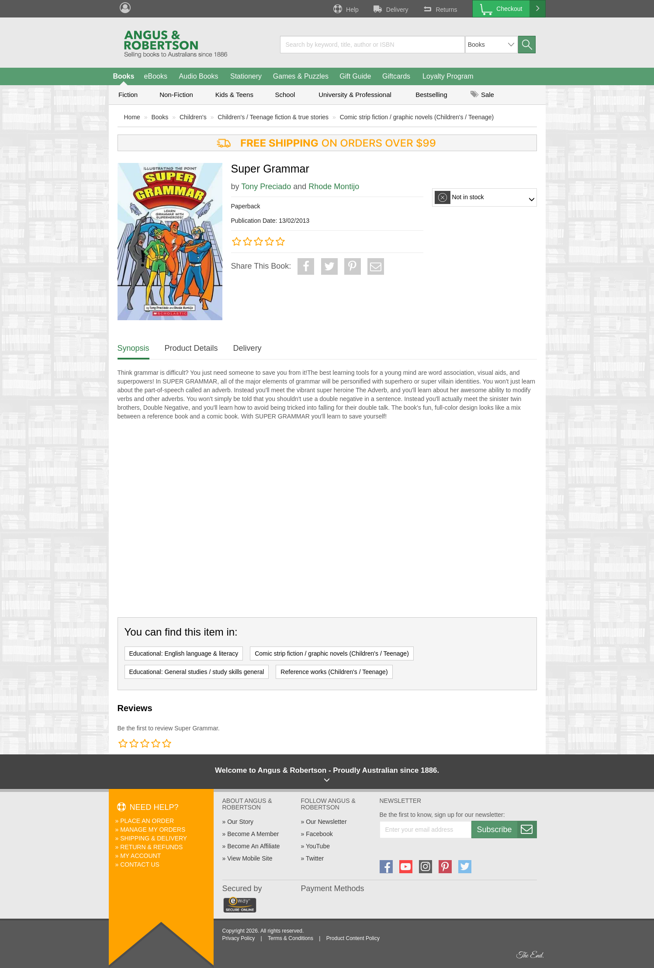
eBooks (155, 76)
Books (124, 76)
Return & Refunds (151, 847)
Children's (193, 117)
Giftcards (396, 76)
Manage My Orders (152, 829)
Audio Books (198, 76)
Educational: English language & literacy (184, 653)
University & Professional (354, 94)
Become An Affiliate (253, 846)
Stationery (246, 76)
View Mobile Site (249, 858)
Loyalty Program (448, 76)
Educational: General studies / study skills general (196, 671)
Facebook (319, 833)
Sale (482, 94)
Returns (439, 9)
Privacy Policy (238, 938)
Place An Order (147, 820)
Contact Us (139, 864)
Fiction (128, 94)
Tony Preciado (266, 186)
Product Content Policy (353, 938)
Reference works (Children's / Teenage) (334, 671)
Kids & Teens (234, 94)
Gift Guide (355, 76)
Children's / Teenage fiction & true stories (273, 117)
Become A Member (253, 833)
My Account (140, 855)
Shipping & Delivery (153, 838)
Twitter (315, 858)
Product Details (191, 348)
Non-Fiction (176, 94)
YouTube (318, 846)
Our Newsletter (326, 821)
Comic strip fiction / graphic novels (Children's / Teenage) (417, 117)
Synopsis (133, 348)
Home (132, 117)
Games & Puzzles (301, 76)
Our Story (240, 821)
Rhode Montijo (333, 186)
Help (345, 9)
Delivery (390, 9)
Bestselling (431, 94)
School (285, 94)
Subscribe (506, 829)
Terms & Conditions (290, 938)
